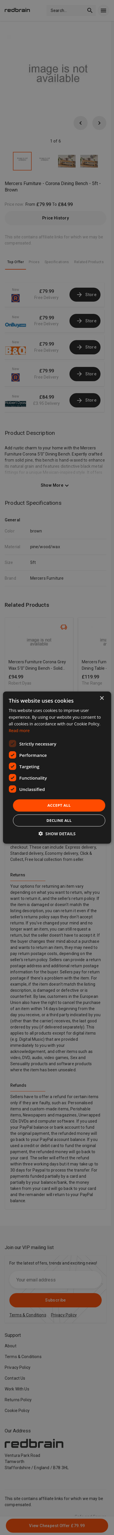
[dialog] (57, 767)
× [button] (101, 698)
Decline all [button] (59, 820)
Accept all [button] (59, 805)
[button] (57, 833)
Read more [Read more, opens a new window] (19, 730)
